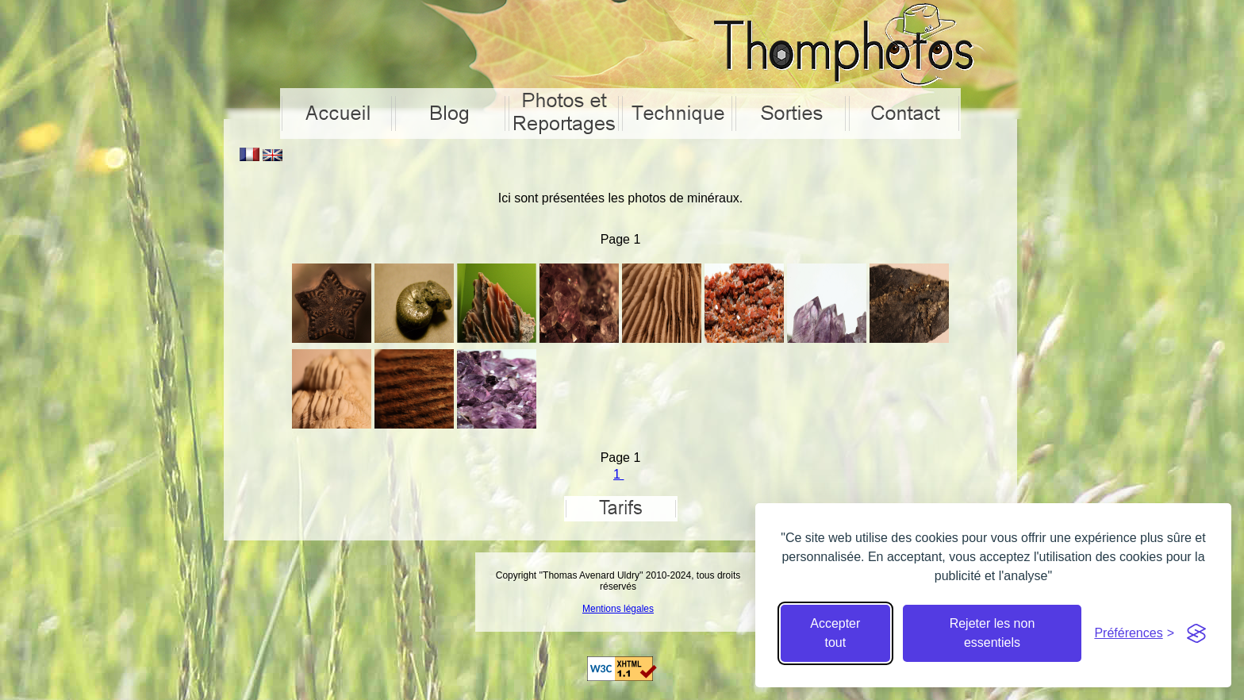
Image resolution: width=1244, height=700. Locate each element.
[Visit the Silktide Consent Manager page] (1196, 633)
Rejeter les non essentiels (992, 633)
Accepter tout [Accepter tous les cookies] (835, 633)
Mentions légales (618, 608)
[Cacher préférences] (1134, 633)
